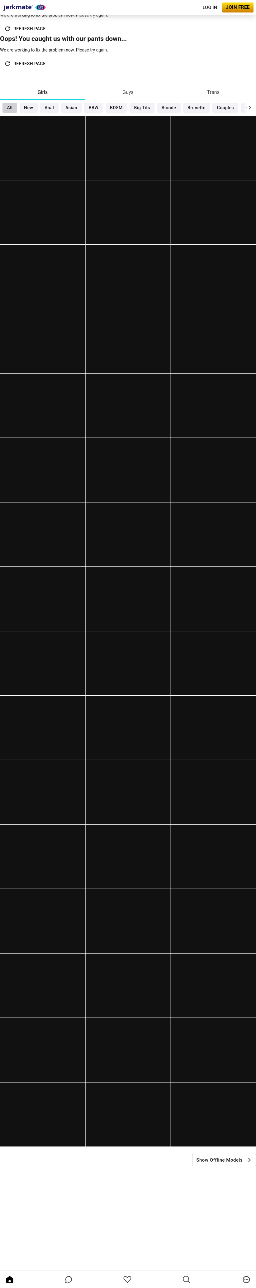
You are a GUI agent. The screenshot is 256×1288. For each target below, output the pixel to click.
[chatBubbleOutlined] (68, 1279)
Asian (71, 107)
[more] (246, 1279)
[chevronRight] (250, 107)
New (28, 107)
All (9, 107)
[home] (9, 1279)
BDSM (116, 107)
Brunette (196, 107)
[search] (186, 1279)
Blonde (169, 107)
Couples (225, 107)
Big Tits (142, 107)
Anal (49, 107)
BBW (94, 107)
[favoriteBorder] (127, 1279)
